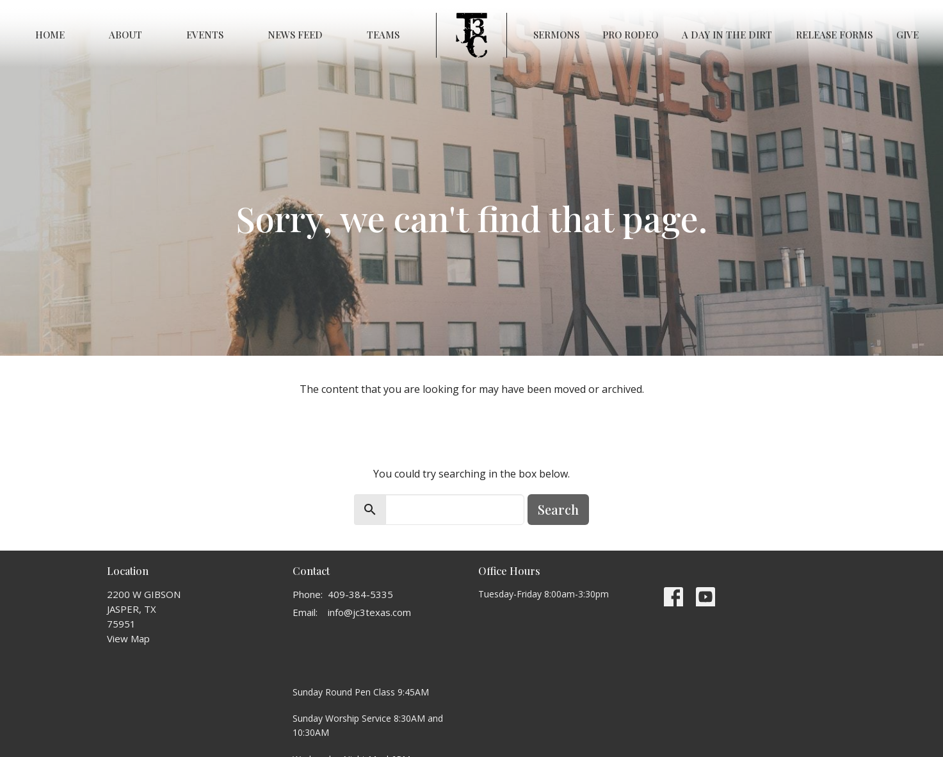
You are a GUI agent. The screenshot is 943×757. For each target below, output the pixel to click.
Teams (383, 34)
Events (204, 34)
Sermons (556, 34)
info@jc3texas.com (369, 612)
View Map (128, 638)
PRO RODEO (630, 34)
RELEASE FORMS (834, 34)
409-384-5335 (360, 594)
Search (558, 509)
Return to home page (471, 424)
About (125, 34)
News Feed (295, 34)
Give (907, 34)
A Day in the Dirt (727, 34)
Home (50, 34)
